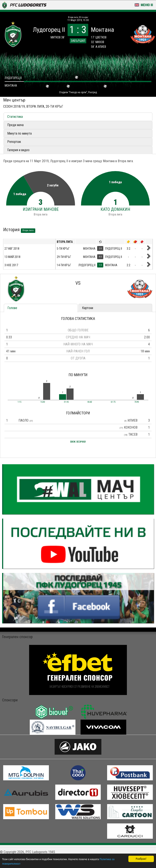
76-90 (136, 402)
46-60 (89, 402)
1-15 (19, 402)
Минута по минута (19, 133)
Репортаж (14, 142)
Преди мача (15, 125)
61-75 (113, 402)
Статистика (15, 117)
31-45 (66, 402)
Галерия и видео (18, 150)
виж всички (78, 441)
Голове (12, 308)
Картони (87, 308)
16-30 (42, 402)
